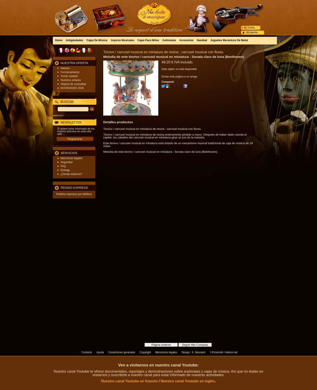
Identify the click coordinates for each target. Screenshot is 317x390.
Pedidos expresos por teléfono (74, 194)
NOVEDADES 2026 (72, 88)
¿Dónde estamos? (71, 174)
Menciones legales (71, 158)
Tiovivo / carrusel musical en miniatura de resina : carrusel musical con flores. (163, 52)
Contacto (86, 352)
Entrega (65, 170)
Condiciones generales (121, 352)
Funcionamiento (70, 72)
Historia (65, 68)
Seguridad (67, 162)
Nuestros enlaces (71, 80)
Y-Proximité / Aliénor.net (224, 352)
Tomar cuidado (69, 76)
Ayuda (100, 352)
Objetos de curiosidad (73, 84)
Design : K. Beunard (193, 352)
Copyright (145, 352)
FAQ (63, 166)
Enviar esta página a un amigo (179, 76)
